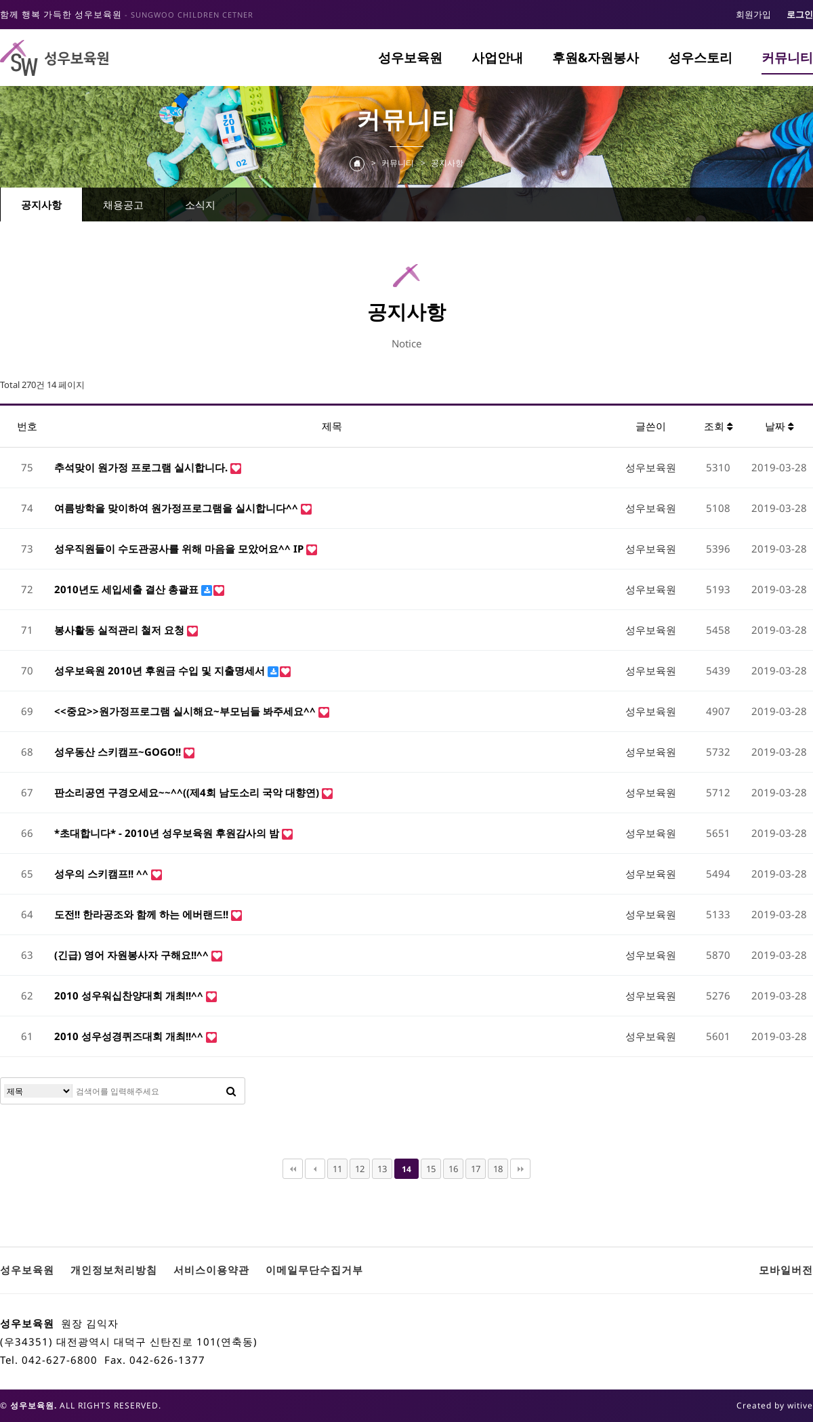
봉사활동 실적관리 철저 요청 (120, 630)
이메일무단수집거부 (314, 1269)
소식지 (200, 204)
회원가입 (753, 14)
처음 (293, 1169)
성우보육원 (410, 57)
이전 (315, 1169)
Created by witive (774, 1405)
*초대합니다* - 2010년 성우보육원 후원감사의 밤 (168, 833)
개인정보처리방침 (113, 1269)
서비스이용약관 (211, 1269)
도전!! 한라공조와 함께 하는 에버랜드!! (142, 914)
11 (337, 1169)
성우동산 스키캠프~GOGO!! (119, 751)
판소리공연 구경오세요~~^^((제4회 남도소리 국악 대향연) (188, 792)
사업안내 (497, 57)
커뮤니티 (787, 57)
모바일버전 (786, 1269)
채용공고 (123, 204)
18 (498, 1169)
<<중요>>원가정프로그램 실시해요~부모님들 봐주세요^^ (186, 711)
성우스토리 (700, 57)
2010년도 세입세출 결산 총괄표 (127, 589)
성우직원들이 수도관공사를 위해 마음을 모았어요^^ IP (180, 548)
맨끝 (520, 1169)
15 (431, 1169)
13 (382, 1169)
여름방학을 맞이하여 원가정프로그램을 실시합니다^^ (177, 508)
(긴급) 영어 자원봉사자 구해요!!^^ (132, 955)
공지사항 (41, 204)
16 (453, 1169)
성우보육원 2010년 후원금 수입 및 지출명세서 (161, 670)
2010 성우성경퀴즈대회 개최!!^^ (130, 1036)
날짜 (779, 426)
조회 (718, 426)
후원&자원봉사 (595, 57)
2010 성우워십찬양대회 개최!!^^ (130, 995)
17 (475, 1169)
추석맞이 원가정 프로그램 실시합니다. (142, 467)
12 (359, 1169)
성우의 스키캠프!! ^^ (102, 873)
